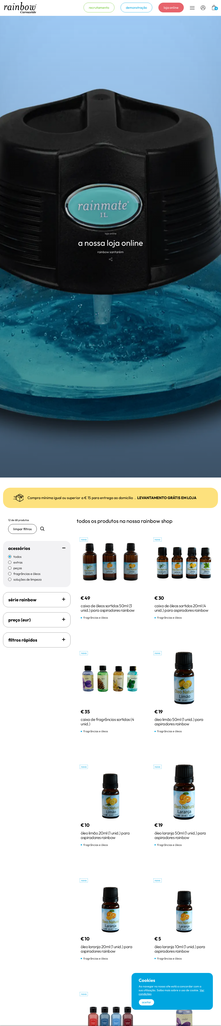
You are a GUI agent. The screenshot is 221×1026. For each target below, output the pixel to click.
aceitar (146, 1002)
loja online (171, 7)
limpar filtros (22, 529)
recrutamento (99, 7)
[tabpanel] (110, 247)
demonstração (136, 7)
